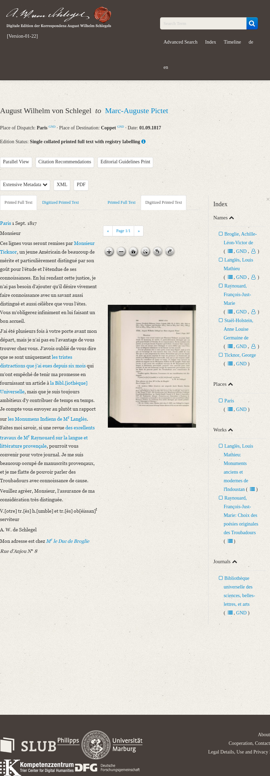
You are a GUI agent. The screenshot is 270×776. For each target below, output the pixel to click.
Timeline (232, 42)
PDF (81, 184)
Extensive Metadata (25, 184)
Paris (229, 400)
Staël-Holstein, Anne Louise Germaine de (238, 329)
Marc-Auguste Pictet (136, 110)
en (166, 67)
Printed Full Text (18, 202)
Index (210, 42)
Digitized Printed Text (60, 202)
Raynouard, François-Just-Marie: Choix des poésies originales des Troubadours (241, 515)
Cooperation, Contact (249, 743)
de (251, 42)
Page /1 (123, 230)
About (264, 734)
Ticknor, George (240, 355)
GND (52, 126)
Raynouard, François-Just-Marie (237, 294)
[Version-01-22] (22, 36)
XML (62, 184)
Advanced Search (180, 42)
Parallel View (16, 161)
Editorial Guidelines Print (125, 161)
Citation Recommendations (64, 161)
